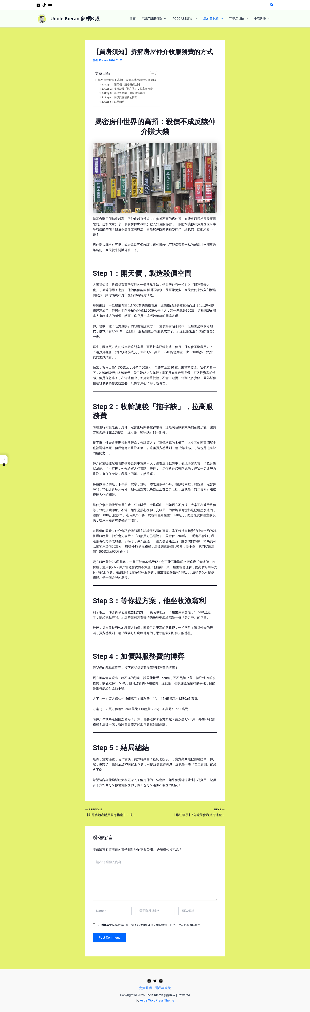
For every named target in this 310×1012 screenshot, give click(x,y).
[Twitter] (155, 981)
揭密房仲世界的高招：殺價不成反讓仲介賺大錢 (127, 80)
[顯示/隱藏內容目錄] (151, 74)
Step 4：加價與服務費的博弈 (120, 97)
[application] (164, 19)
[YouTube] (50, 5)
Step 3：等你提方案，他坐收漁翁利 (124, 93)
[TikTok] (44, 5)
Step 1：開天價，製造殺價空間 (122, 84)
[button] (272, 4)
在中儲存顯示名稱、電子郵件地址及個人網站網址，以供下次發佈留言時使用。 (150, 925)
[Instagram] (38, 5)
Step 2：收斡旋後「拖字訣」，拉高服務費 (128, 88)
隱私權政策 (163, 988)
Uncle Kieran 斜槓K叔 (74, 19)
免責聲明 (145, 988)
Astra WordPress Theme (157, 1000)
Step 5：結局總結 (114, 101)
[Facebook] (149, 981)
